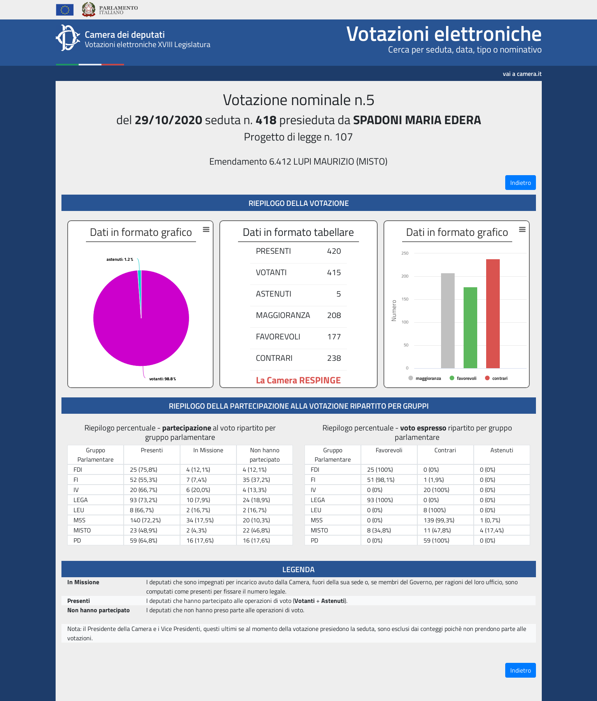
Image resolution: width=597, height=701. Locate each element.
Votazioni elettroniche (444, 33)
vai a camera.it (522, 71)
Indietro (520, 182)
